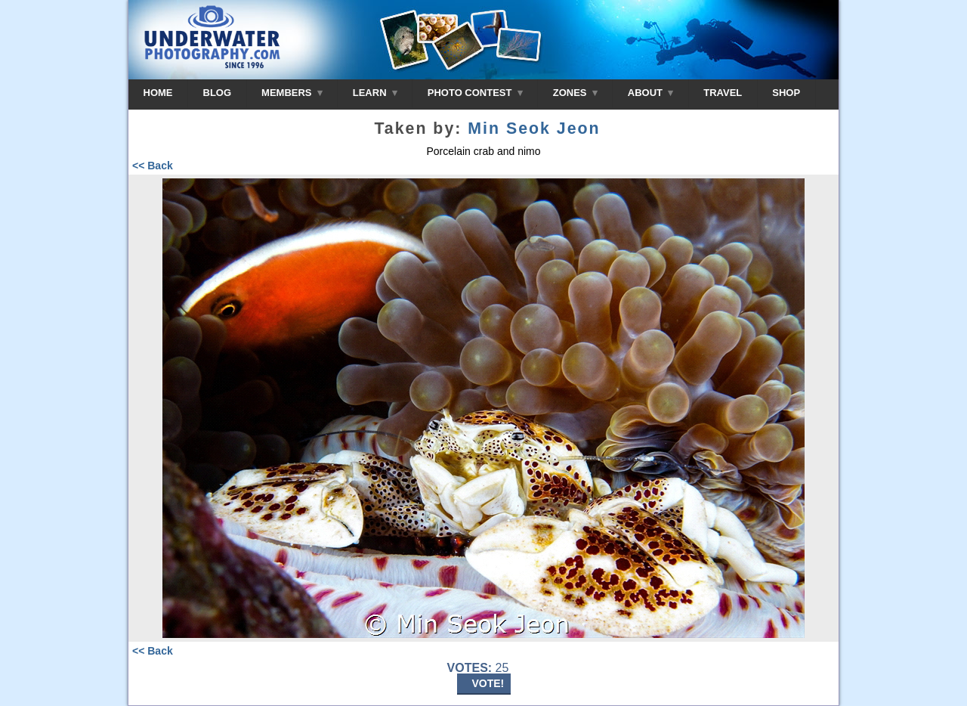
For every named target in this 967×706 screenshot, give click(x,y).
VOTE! (488, 683)
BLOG (217, 92)
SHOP (786, 92)
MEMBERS (292, 92)
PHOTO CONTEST (475, 92)
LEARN (375, 92)
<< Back (152, 165)
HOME (158, 92)
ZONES (575, 92)
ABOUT (650, 92)
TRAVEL (722, 92)
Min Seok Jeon (534, 128)
